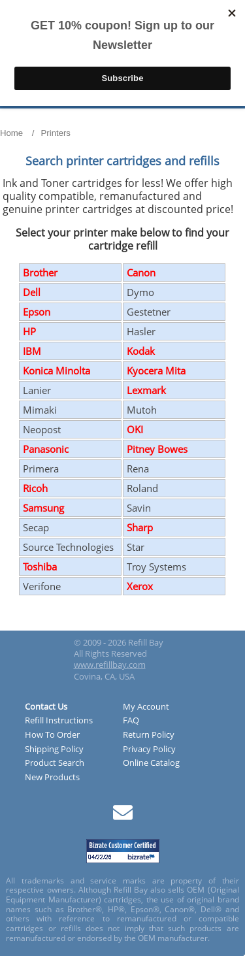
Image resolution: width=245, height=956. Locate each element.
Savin (139, 507)
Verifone (42, 586)
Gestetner (149, 311)
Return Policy (148, 735)
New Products (52, 777)
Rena (138, 468)
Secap (36, 527)
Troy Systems (156, 566)
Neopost (42, 429)
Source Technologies (68, 546)
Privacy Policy (149, 749)
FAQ (131, 721)
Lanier (37, 390)
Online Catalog (151, 763)
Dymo (140, 292)
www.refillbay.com (110, 664)
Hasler (141, 331)
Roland (142, 488)
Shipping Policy (54, 749)
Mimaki (40, 409)
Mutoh (142, 409)
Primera (41, 468)
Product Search (54, 763)
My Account (146, 707)
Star (135, 546)
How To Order (52, 735)
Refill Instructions (59, 721)
